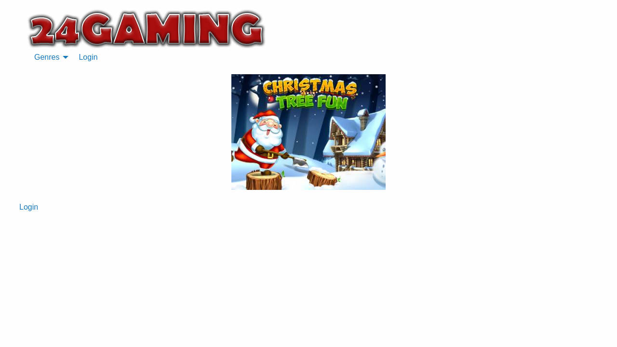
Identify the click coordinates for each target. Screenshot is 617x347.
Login (88, 57)
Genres (46, 57)
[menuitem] (49, 57)
